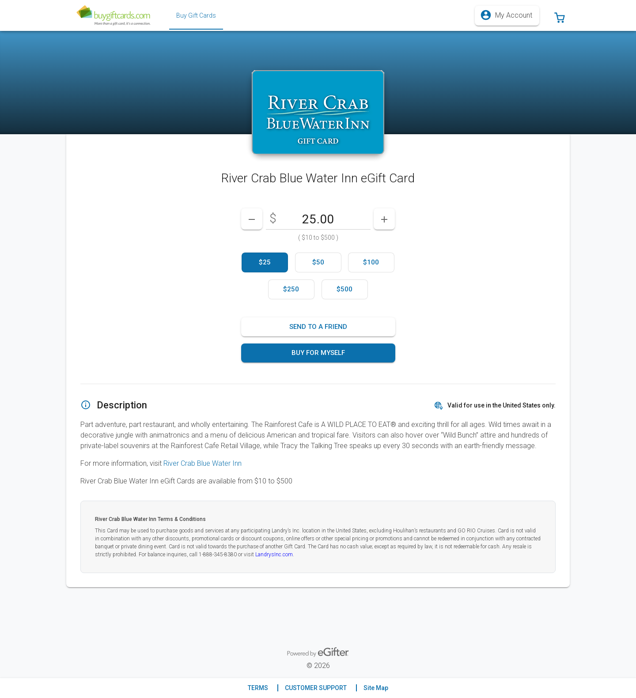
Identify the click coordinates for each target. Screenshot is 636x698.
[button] (559, 15)
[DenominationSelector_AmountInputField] (318, 219)
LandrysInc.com (274, 554)
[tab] (196, 15)
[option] (265, 262)
